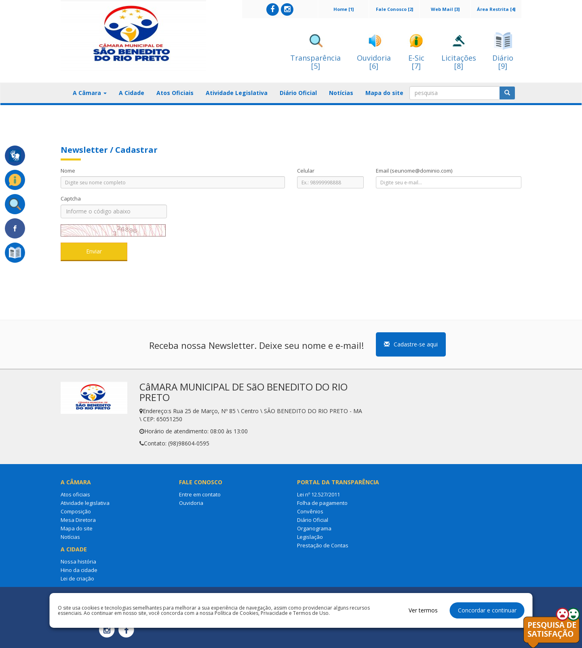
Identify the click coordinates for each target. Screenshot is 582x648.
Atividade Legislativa (237, 93)
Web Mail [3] (445, 9)
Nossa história (78, 561)
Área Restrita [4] (496, 9)
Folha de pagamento (322, 503)
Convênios (310, 511)
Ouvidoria (191, 503)
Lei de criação (77, 578)
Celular (305, 170)
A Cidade (131, 93)
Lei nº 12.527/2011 (318, 494)
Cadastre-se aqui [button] (411, 344)
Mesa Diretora (78, 519)
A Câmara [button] (90, 93)
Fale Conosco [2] (394, 9)
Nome (68, 170)
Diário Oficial (298, 93)
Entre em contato (200, 494)
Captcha (71, 198)
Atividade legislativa (85, 503)
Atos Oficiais (175, 93)
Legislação (310, 536)
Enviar (94, 251)
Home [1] (343, 9)
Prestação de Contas (322, 545)
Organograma (314, 528)
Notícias (341, 93)
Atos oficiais (75, 494)
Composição (76, 511)
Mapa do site (384, 93)
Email (414, 170)
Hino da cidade (79, 570)
